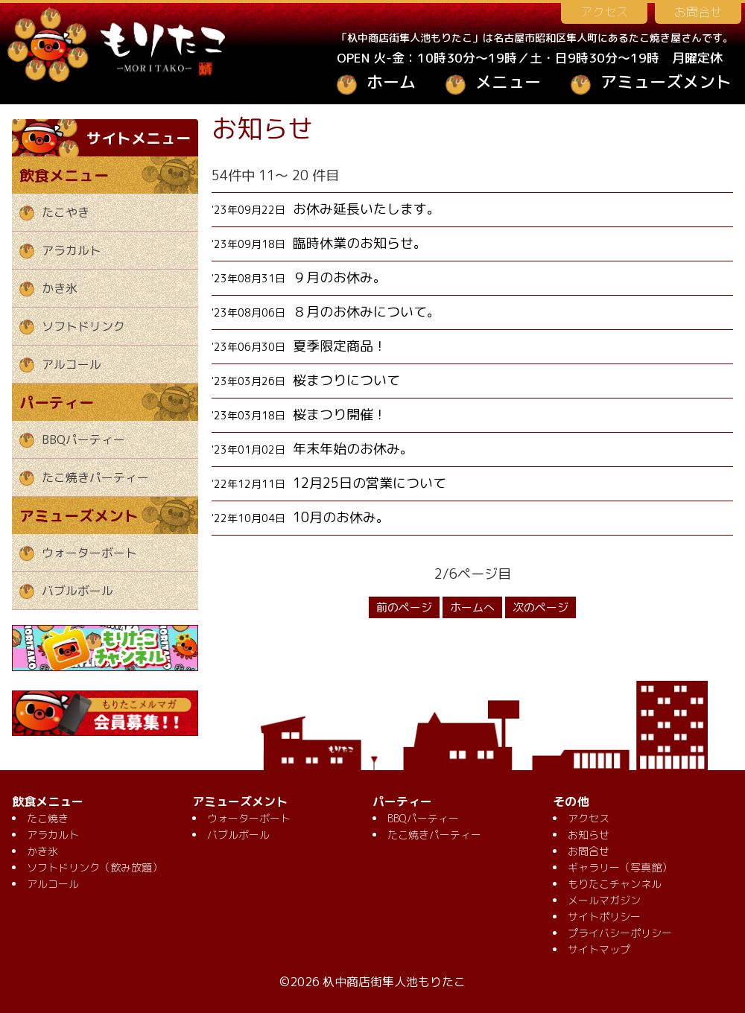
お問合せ (698, 12)
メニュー (508, 82)
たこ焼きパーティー (95, 477)
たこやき (65, 212)
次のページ (540, 607)
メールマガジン (604, 900)
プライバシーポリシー (620, 933)
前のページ (404, 607)
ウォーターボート (89, 552)
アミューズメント (666, 82)
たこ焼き (48, 818)
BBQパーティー (83, 439)
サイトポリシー (604, 916)
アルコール (71, 364)
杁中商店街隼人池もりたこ (394, 982)
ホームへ (472, 607)
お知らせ (588, 835)
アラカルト (71, 250)
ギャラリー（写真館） (620, 867)
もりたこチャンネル (615, 884)
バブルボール (77, 590)
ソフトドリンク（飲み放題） (94, 867)
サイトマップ (599, 949)
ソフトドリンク (83, 326)
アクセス (604, 12)
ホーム (391, 82)
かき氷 (59, 288)
